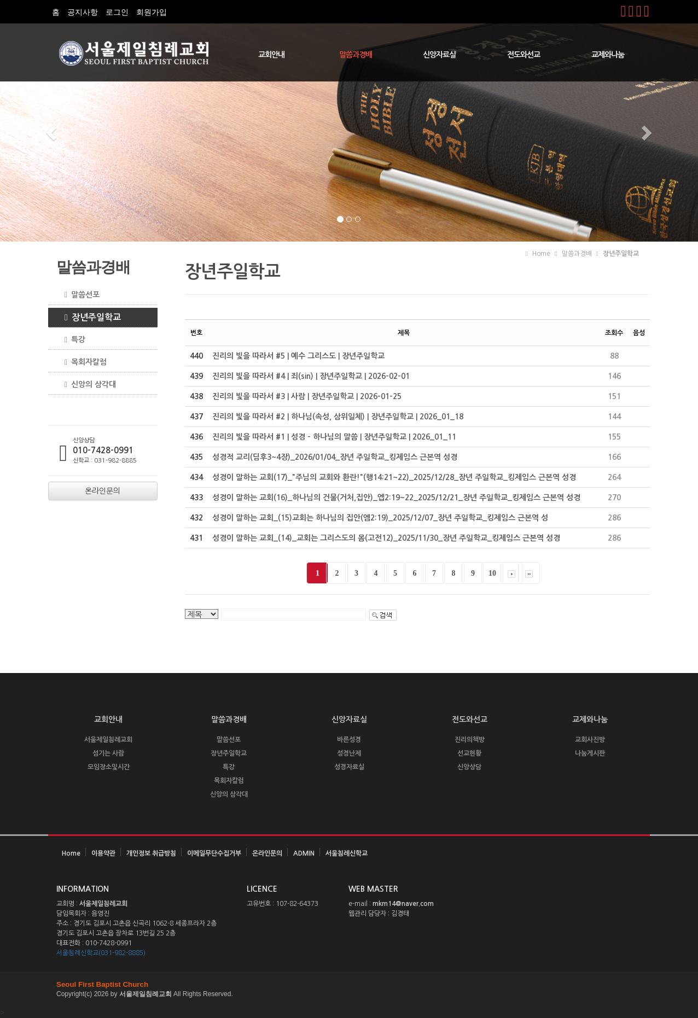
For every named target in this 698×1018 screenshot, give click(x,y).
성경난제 (349, 753)
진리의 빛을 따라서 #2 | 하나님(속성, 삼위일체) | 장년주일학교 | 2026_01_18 (337, 416)
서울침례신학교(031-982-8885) (101, 953)
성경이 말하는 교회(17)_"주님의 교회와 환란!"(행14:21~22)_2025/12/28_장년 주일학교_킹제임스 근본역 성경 (394, 477)
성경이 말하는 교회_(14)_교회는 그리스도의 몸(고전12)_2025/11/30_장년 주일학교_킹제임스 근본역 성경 (386, 538)
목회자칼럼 (81, 362)
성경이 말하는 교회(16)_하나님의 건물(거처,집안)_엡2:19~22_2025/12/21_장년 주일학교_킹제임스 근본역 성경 (396, 497)
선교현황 (469, 753)
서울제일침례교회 (108, 739)
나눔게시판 (590, 753)
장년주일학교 (88, 317)
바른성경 (349, 739)
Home (71, 853)
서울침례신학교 (346, 853)
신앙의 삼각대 (86, 385)
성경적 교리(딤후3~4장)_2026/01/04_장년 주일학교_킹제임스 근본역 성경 (334, 457)
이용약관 (103, 853)
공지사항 (82, 12)
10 (492, 573)
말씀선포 (78, 295)
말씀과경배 (355, 54)
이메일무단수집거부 (214, 853)
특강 (70, 340)
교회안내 (271, 54)
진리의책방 (470, 739)
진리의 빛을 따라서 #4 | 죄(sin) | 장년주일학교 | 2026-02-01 (311, 376)
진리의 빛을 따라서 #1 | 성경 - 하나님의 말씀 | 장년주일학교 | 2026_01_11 (334, 437)
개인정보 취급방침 (151, 853)
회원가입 (151, 12)
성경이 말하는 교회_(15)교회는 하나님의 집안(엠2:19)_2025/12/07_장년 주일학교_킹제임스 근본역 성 (380, 518)
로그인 (117, 12)
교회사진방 (590, 739)
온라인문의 (267, 853)
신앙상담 (469, 767)
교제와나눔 (607, 54)
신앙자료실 (439, 54)
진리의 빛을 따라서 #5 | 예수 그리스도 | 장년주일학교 (298, 356)
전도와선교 (523, 54)
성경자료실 (349, 767)
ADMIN (304, 853)
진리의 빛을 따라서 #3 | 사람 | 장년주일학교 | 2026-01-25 (307, 396)
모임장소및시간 (109, 767)
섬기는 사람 (108, 753)
